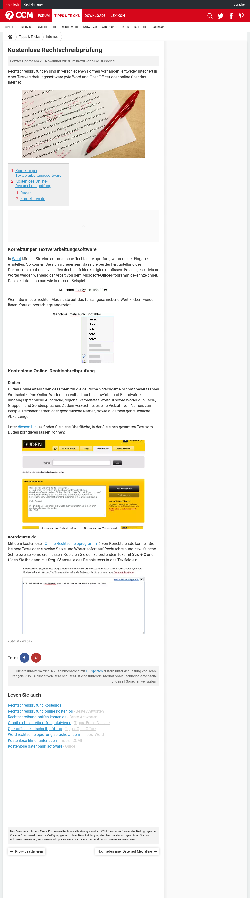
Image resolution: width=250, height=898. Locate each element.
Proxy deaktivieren (29, 851)
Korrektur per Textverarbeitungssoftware (38, 173)
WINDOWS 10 (70, 27)
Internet (52, 37)
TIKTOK (124, 27)
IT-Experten (94, 671)
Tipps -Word (93, 734)
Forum (44, 16)
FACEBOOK (140, 27)
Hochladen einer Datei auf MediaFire (124, 851)
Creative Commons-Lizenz (26, 835)
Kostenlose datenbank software (35, 746)
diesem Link (28, 427)
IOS (55, 27)
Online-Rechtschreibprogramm (71, 543)
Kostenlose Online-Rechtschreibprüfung (33, 183)
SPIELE (9, 27)
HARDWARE (158, 27)
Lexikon (118, 16)
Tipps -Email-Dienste (92, 723)
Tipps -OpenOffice (80, 728)
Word (16, 258)
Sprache (239, 4)
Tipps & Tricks (67, 16)
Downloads (95, 16)
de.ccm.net (115, 831)
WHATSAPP (108, 27)
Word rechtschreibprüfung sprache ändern (44, 734)
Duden (25, 193)
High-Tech (12, 4)
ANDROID (43, 27)
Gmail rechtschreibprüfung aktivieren (39, 723)
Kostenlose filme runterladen (32, 740)
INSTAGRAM (90, 27)
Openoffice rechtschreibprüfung (35, 728)
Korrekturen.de (32, 198)
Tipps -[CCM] (71, 740)
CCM (104, 831)
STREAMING (26, 27)
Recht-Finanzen (34, 4)
